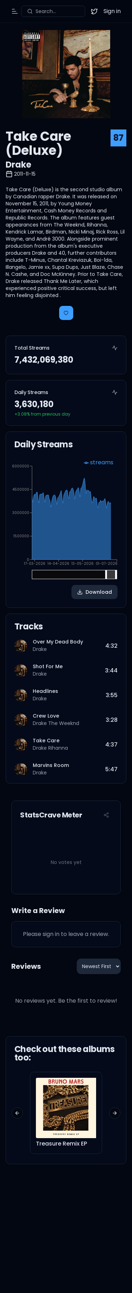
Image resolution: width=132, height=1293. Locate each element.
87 (118, 138)
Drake (18, 164)
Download (94, 592)
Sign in (112, 11)
